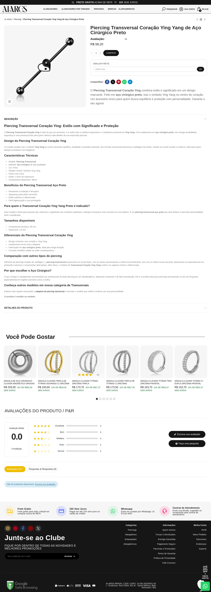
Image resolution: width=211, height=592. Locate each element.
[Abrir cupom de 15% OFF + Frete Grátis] (205, 572)
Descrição (11, 119)
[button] (97, 399)
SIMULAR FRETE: (101, 64)
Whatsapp (124, 82)
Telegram (130, 82)
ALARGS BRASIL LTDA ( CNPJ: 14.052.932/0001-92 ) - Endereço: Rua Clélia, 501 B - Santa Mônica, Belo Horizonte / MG (131, 585)
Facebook (107, 82)
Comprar (111, 53)
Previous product (197, 19)
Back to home (201, 19)
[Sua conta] (187, 8)
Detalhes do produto (18, 308)
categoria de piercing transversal (49, 291)
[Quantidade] (96, 53)
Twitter (113, 82)
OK (200, 69)
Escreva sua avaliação (187, 434)
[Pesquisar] (169, 8)
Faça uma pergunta (187, 443)
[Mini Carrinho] (202, 9)
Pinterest (118, 82)
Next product (204, 19)
